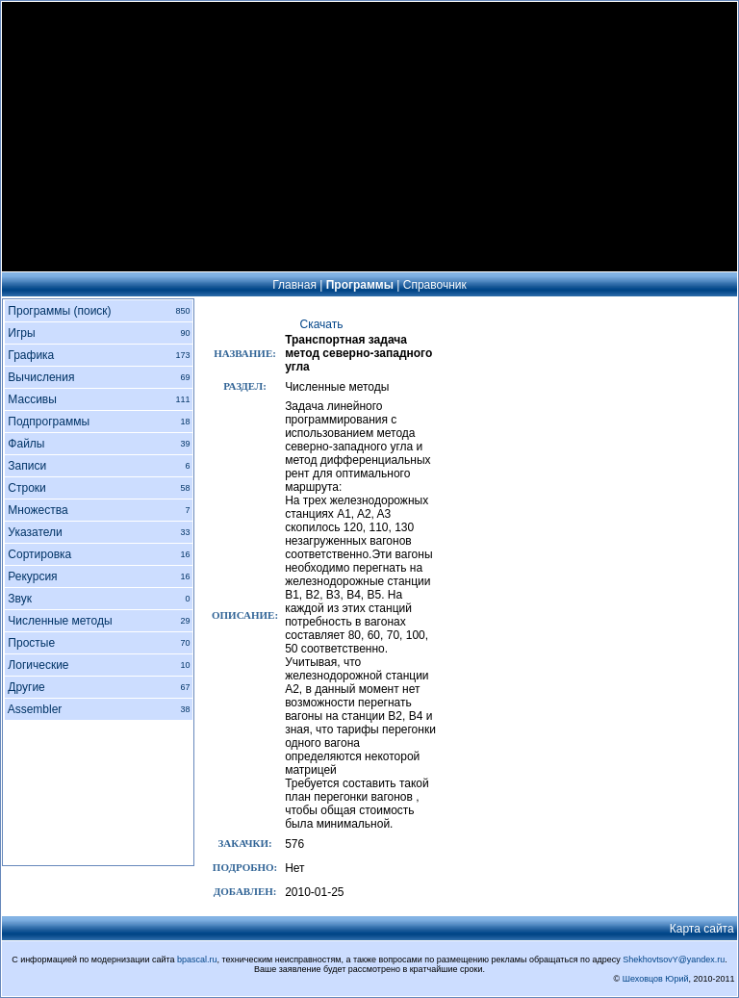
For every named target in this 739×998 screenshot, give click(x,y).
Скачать (322, 324)
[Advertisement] (369, 136)
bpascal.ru (197, 959)
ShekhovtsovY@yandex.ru (674, 959)
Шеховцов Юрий (656, 979)
